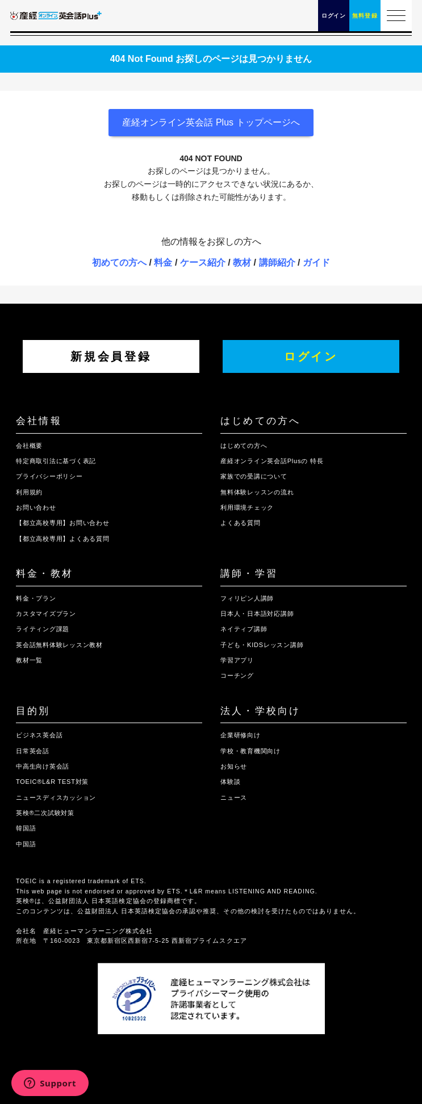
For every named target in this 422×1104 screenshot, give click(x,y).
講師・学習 (249, 573)
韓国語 (26, 828)
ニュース (233, 797)
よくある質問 (240, 522)
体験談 (230, 781)
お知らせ (233, 766)
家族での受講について (253, 476)
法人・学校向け (260, 711)
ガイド (316, 262)
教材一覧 (29, 660)
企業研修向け (240, 735)
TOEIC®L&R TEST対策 (52, 781)
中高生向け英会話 (42, 766)
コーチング (237, 675)
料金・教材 (44, 573)
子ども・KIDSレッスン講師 (261, 644)
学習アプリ (237, 660)
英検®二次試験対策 (45, 812)
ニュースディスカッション (56, 797)
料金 (163, 262)
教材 (242, 262)
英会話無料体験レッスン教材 (59, 644)
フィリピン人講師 (247, 598)
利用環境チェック (247, 507)
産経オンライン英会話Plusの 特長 (271, 460)
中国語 (26, 844)
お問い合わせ (36, 507)
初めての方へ (119, 262)
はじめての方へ (260, 420)
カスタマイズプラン (46, 613)
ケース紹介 (202, 262)
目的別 (33, 711)
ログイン (311, 356)
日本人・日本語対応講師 (257, 613)
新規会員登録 (110, 356)
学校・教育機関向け (250, 751)
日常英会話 (32, 751)
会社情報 (39, 420)
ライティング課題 (42, 629)
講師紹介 (277, 262)
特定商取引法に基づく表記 (56, 460)
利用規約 (29, 492)
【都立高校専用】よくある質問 (63, 538)
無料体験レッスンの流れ (257, 492)
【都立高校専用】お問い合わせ (63, 522)
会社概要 (29, 445)
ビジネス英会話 (39, 735)
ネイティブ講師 (243, 629)
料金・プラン (36, 598)
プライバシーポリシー (49, 476)
